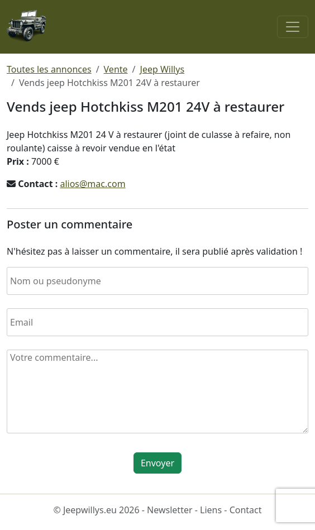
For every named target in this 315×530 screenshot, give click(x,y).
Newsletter (169, 510)
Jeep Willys (162, 69)
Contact (246, 510)
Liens (211, 510)
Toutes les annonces (49, 69)
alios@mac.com (92, 184)
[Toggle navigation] (292, 27)
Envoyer (157, 463)
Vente (116, 69)
